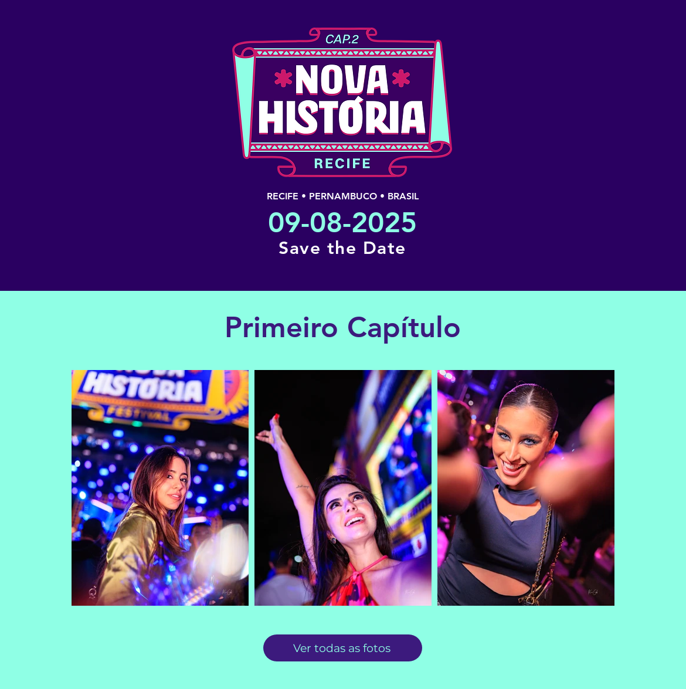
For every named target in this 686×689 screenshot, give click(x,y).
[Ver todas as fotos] (342, 647)
